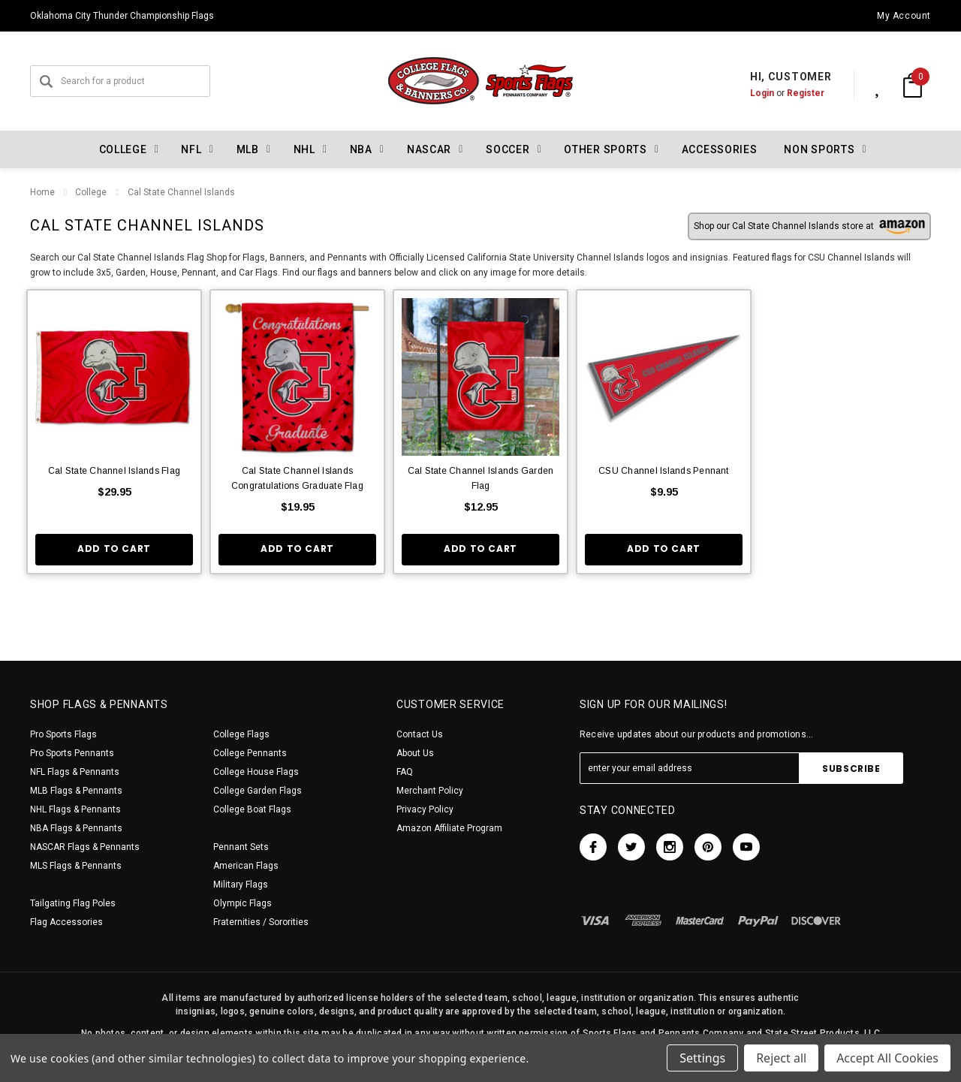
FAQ (404, 772)
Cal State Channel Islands (180, 192)
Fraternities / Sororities (261, 922)
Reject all (781, 1058)
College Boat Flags (252, 809)
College (91, 192)
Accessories (720, 149)
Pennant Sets (241, 847)
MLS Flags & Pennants (76, 865)
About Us (415, 753)
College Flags (241, 734)
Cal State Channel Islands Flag (114, 471)
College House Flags (256, 772)
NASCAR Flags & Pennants (85, 847)
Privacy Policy (424, 809)
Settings (702, 1058)
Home (42, 192)
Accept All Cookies (887, 1058)
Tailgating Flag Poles (73, 903)
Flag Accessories (66, 922)
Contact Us (419, 734)
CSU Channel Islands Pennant (663, 471)
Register (790, 93)
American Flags (246, 865)
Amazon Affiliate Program (449, 828)
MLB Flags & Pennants (76, 790)
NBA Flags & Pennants (76, 828)
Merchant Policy (429, 790)
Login (746, 93)
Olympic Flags (242, 903)
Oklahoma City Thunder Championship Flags (122, 16)
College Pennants (250, 753)
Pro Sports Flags (63, 734)
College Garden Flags (257, 790)
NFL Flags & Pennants (74, 772)
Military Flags (240, 884)
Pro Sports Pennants (72, 753)
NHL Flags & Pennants (75, 809)
